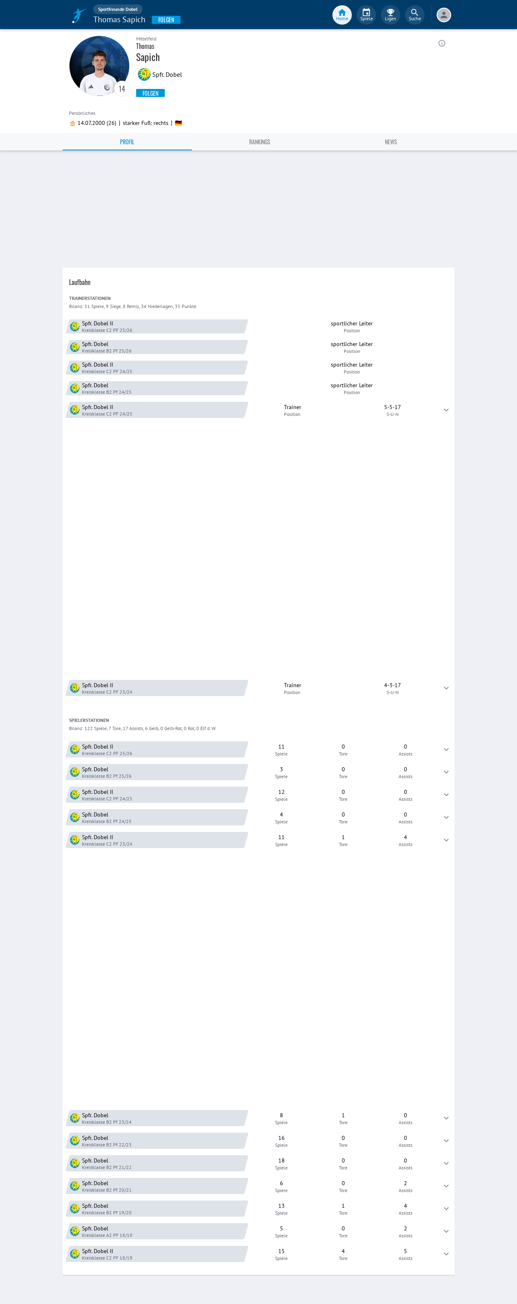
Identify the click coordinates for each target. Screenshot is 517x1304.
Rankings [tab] (259, 141)
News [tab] (391, 141)
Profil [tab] (127, 141)
